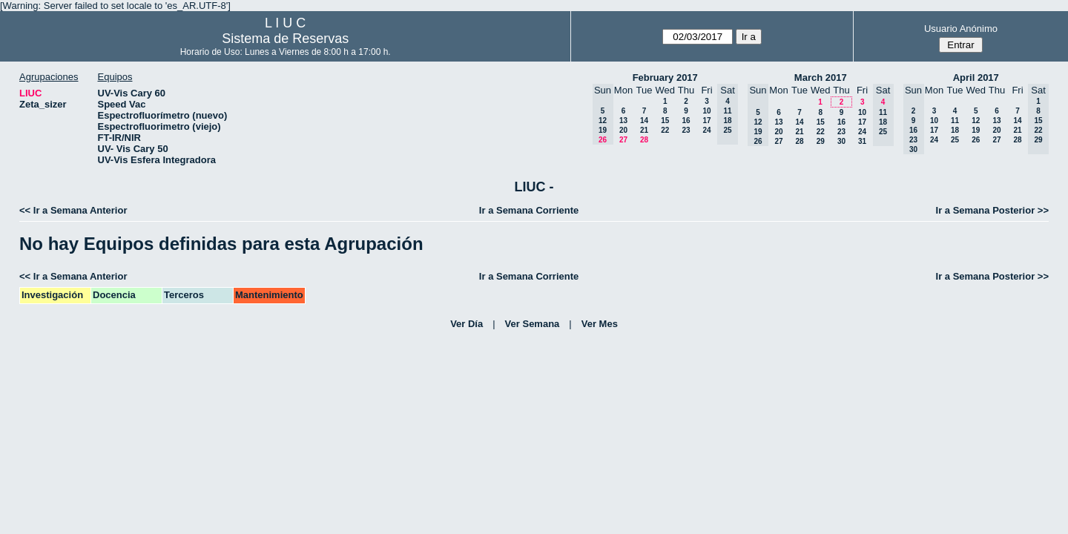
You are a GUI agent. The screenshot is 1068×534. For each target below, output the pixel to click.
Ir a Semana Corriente (528, 210)
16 (686, 120)
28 (644, 140)
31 (862, 141)
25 (955, 140)
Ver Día (466, 323)
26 (976, 140)
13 (623, 120)
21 (644, 130)
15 (665, 120)
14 (644, 120)
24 (706, 130)
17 (706, 120)
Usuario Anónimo (961, 28)
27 (623, 140)
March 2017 (820, 77)
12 (976, 120)
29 (821, 141)
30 (841, 141)
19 (976, 130)
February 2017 (665, 77)
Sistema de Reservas (285, 38)
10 (706, 111)
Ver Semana (532, 323)
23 (686, 130)
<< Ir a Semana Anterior (73, 210)
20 (623, 130)
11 (955, 120)
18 (955, 130)
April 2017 (976, 77)
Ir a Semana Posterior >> (992, 210)
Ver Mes (599, 323)
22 (665, 130)
